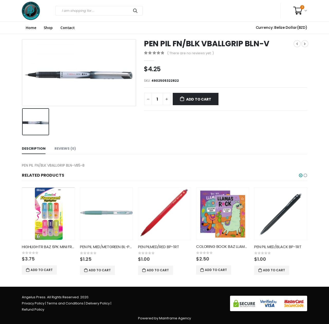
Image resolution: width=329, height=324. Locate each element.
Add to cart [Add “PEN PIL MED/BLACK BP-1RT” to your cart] (274, 270)
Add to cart (198, 99)
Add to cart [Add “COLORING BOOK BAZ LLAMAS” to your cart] (216, 270)
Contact (67, 27)
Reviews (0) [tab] (65, 148)
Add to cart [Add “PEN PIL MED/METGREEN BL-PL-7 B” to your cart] (100, 270)
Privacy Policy (33, 303)
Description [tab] (33, 148)
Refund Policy (33, 309)
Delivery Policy (98, 303)
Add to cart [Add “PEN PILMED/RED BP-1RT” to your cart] (158, 270)
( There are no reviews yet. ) (190, 53)
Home (31, 27)
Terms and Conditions (65, 303)
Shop (48, 27)
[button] (300, 175)
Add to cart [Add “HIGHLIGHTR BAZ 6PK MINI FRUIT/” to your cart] (42, 270)
